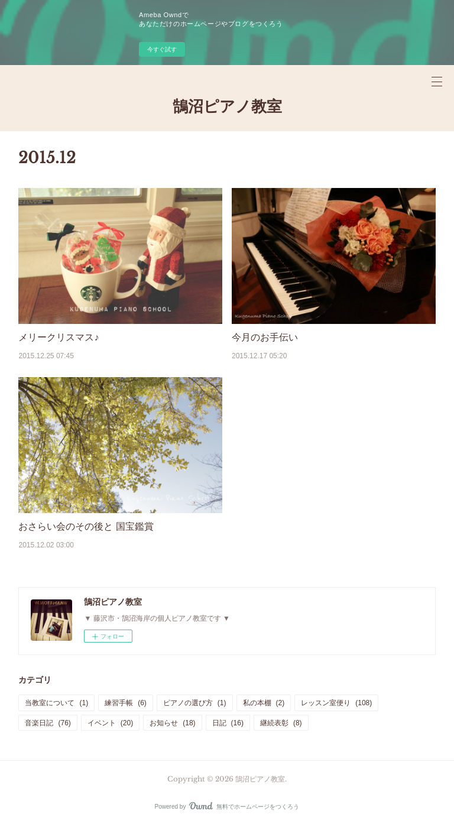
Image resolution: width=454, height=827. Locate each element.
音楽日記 (47, 723)
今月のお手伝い (265, 337)
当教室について (56, 703)
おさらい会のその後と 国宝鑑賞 (85, 526)
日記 (228, 723)
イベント (110, 723)
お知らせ (172, 723)
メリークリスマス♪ (58, 337)
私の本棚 (264, 703)
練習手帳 (126, 703)
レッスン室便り (336, 703)
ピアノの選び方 (194, 703)
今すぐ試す (162, 49)
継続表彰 (281, 723)
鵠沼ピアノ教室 (227, 106)
